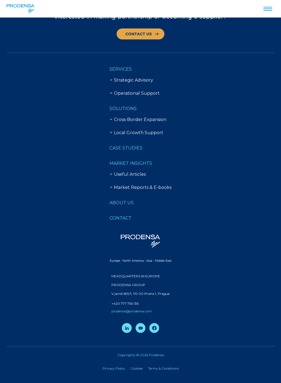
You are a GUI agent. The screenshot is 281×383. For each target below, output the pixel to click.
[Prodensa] (21, 8)
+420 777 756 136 (125, 303)
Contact (120, 218)
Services (120, 69)
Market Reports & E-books (140, 187)
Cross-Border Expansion (137, 119)
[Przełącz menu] (267, 8)
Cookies (137, 368)
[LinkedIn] (127, 328)
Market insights (130, 163)
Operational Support (134, 93)
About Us (121, 202)
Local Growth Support (136, 132)
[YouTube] (140, 328)
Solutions (123, 108)
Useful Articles (127, 174)
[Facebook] (154, 328)
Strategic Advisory (131, 80)
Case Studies (125, 148)
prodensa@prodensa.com (131, 311)
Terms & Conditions (163, 368)
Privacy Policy (114, 368)
